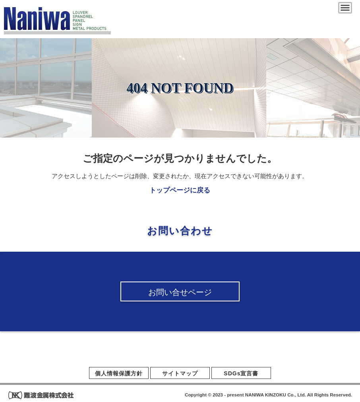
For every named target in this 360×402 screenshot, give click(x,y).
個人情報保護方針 (119, 373)
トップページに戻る (179, 190)
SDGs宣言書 (241, 373)
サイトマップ (180, 373)
